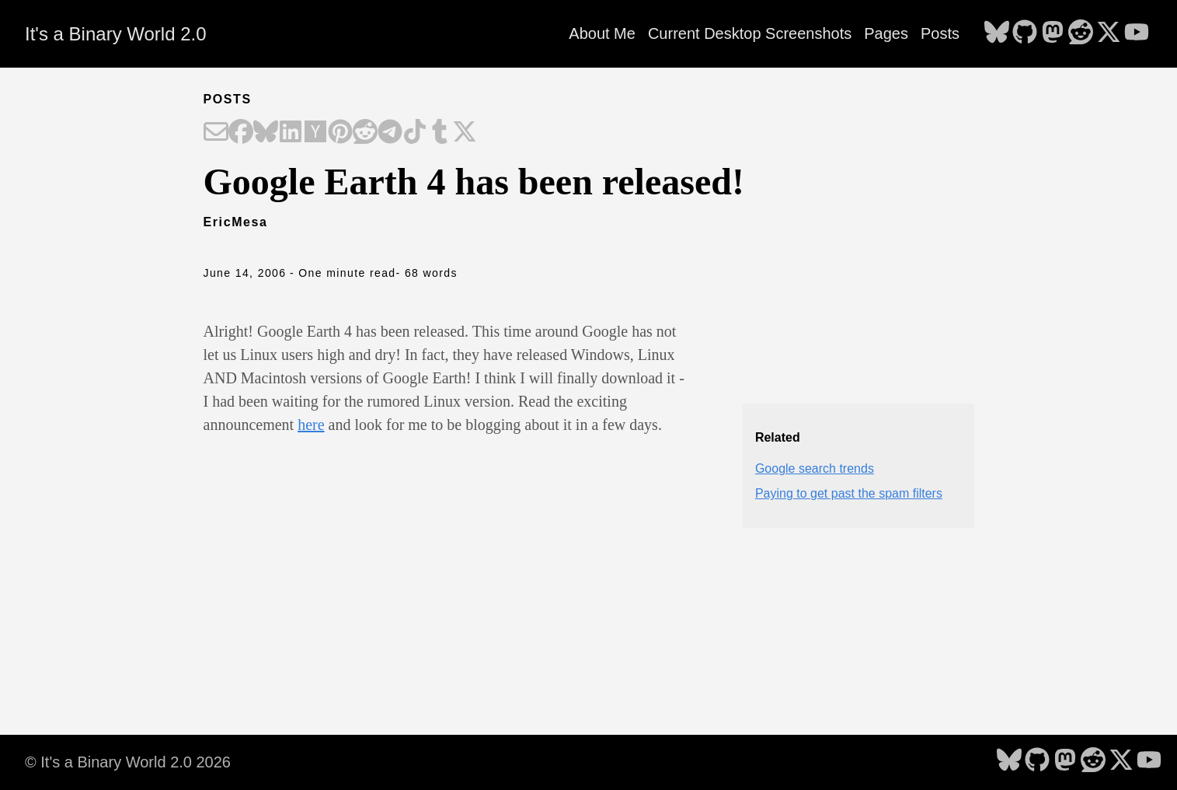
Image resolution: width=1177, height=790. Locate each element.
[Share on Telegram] (390, 133)
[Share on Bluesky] (265, 133)
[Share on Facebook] (240, 133)
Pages (886, 33)
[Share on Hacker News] (315, 133)
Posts (940, 33)
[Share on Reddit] (365, 133)
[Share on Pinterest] (340, 133)
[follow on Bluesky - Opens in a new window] (996, 33)
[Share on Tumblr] (439, 133)
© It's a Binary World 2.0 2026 (128, 762)
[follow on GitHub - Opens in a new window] (1024, 33)
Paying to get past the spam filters (848, 493)
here (311, 424)
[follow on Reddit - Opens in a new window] (1080, 33)
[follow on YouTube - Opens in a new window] (1136, 33)
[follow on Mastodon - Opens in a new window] (1052, 33)
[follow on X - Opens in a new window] (1108, 33)
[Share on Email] (216, 133)
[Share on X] (464, 133)
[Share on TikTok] (414, 133)
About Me (602, 33)
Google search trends (814, 468)
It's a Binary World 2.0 (116, 33)
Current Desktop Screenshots (749, 33)
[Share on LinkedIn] (290, 133)
